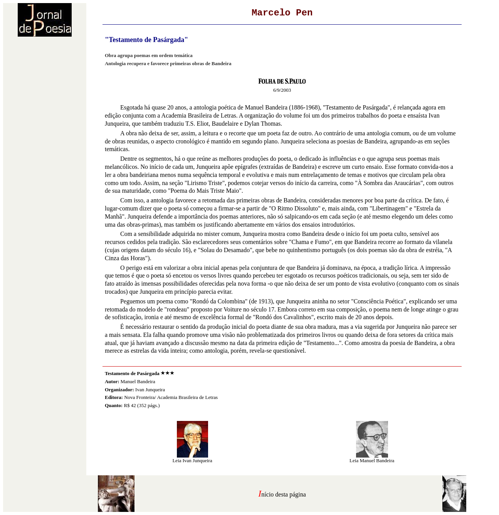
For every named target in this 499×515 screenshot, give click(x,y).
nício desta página (283, 494)
